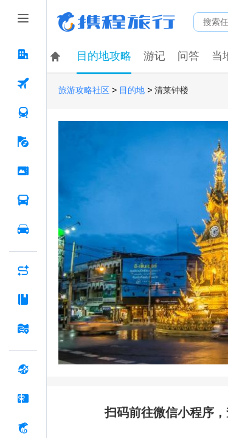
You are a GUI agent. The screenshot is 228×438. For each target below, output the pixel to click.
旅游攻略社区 (83, 90)
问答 (188, 56)
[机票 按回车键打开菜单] (23, 83)
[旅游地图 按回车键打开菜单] (23, 328)
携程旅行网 (116, 22)
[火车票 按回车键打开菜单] (23, 112)
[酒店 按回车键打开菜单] (23, 54)
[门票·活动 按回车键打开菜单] (23, 171)
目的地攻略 (104, 56)
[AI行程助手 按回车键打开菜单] (23, 270)
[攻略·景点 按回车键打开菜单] (23, 299)
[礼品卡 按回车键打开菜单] (23, 398)
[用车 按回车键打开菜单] (23, 229)
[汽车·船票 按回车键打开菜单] (23, 200)
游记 (154, 56)
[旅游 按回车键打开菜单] (23, 142)
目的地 (132, 90)
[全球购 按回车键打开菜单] (23, 369)
